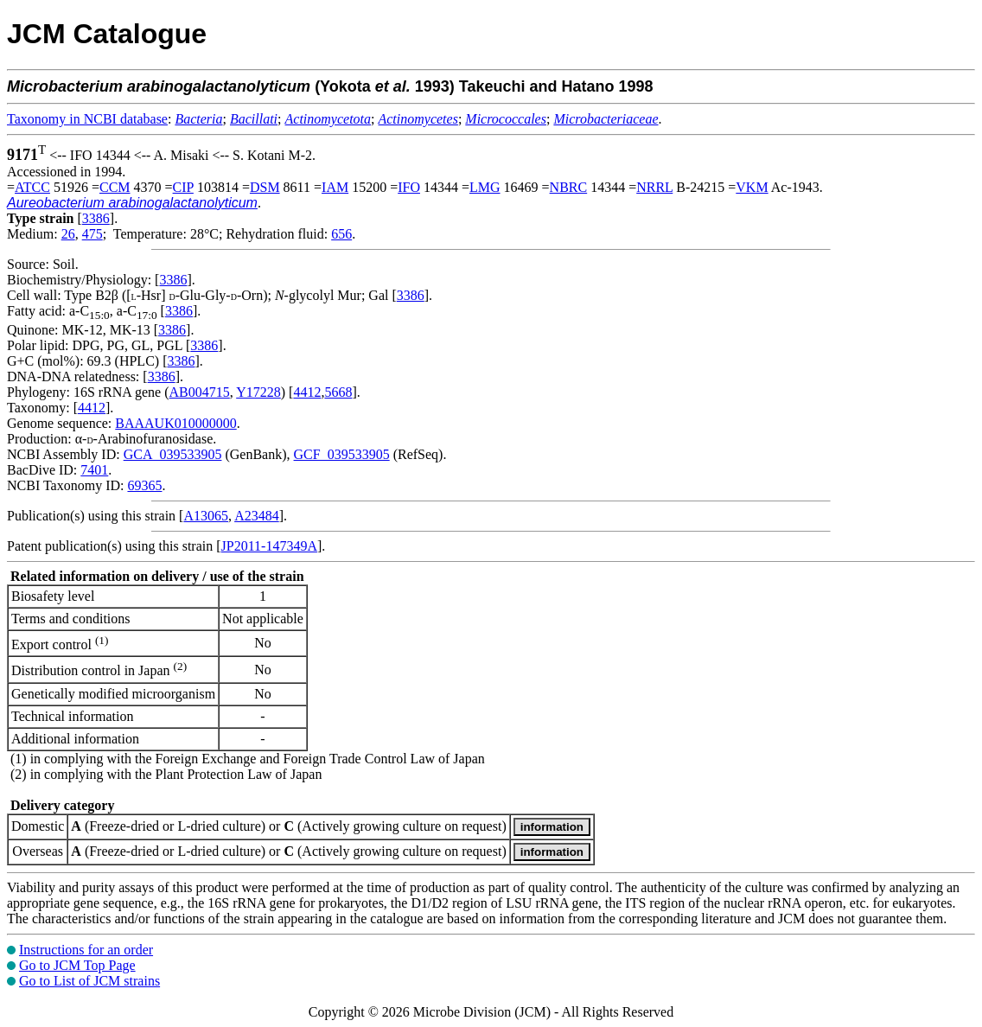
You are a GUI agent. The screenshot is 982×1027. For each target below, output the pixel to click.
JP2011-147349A (269, 546)
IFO (409, 187)
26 (68, 233)
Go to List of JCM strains (89, 980)
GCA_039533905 (173, 454)
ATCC (32, 187)
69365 (144, 485)
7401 (94, 469)
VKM (752, 187)
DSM (265, 187)
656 (341, 233)
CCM (115, 187)
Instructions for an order (86, 949)
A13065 (205, 515)
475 (92, 233)
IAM (335, 187)
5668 (338, 392)
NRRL (654, 187)
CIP (183, 187)
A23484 (256, 515)
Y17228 (258, 392)
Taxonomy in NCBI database (87, 119)
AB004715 (199, 392)
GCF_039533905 (342, 454)
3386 (96, 218)
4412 (307, 392)
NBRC (569, 187)
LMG (485, 187)
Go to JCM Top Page (77, 965)
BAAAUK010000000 (175, 423)
